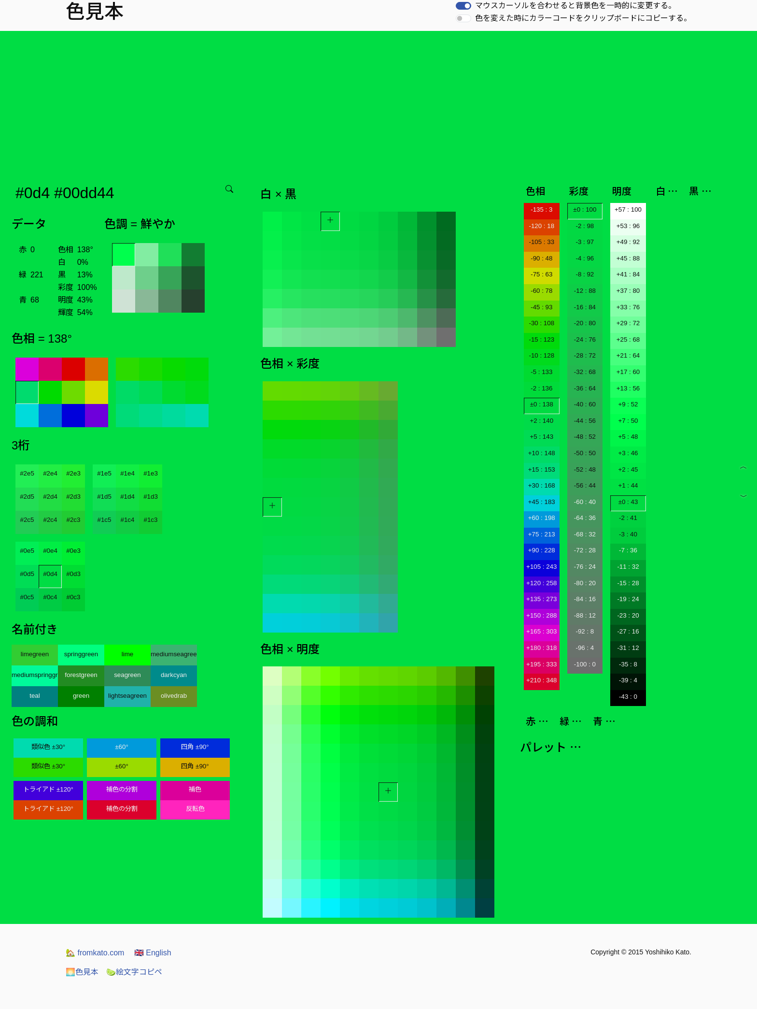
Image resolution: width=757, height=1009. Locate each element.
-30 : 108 (541, 323)
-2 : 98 (584, 226)
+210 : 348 (541, 680)
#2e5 (27, 473)
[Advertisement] (378, 103)
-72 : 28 (585, 550)
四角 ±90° (195, 746)
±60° (121, 746)
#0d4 (50, 573)
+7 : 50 (628, 420)
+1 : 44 (628, 485)
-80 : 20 (585, 583)
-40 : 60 (585, 404)
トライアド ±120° (48, 789)
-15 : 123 (541, 339)
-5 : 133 (541, 371)
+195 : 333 (541, 664)
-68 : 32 (585, 534)
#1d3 (150, 496)
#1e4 (127, 473)
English (152, 953)
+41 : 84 (628, 274)
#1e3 (150, 473)
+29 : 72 (628, 323)
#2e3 (73, 473)
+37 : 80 (628, 290)
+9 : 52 (628, 404)
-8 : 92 (584, 274)
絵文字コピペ (134, 972)
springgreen (81, 654)
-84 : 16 (585, 599)
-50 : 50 (585, 453)
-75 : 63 (541, 274)
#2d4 (50, 496)
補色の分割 (122, 789)
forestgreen (81, 674)
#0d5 (27, 573)
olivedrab (174, 695)
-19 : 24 (628, 599)
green (81, 695)
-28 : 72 (585, 355)
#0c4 (50, 597)
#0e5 (27, 550)
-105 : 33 (541, 241)
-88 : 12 (585, 615)
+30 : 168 (541, 485)
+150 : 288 (541, 615)
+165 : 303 (541, 631)
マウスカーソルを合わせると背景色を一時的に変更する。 (575, 5)
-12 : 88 (585, 290)
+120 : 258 (541, 583)
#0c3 (74, 597)
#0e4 (50, 550)
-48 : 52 (585, 436)
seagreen (127, 674)
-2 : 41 (628, 517)
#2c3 (74, 519)
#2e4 (50, 473)
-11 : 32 (628, 566)
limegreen (35, 654)
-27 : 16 (628, 631)
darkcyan (174, 674)
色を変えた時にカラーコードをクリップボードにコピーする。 (583, 18)
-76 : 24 (585, 566)
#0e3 (73, 550)
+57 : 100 (628, 209)
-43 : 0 (628, 696)
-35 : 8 (628, 664)
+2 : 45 (628, 469)
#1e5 (104, 473)
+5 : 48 (628, 436)
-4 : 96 (584, 258)
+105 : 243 (541, 566)
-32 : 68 (585, 371)
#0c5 (27, 597)
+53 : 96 (628, 226)
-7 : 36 (628, 550)
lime (127, 654)
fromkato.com (95, 953)
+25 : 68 (628, 339)
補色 (195, 789)
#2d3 (73, 496)
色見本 (82, 972)
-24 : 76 (585, 339)
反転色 (195, 808)
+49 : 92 (628, 241)
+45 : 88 (628, 258)
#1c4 (128, 519)
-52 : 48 (585, 469)
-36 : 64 (585, 388)
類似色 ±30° (48, 746)
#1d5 (104, 496)
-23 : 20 (628, 615)
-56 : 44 (585, 485)
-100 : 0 (585, 664)
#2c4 (50, 519)
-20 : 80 (585, 323)
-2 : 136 (541, 388)
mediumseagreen (174, 654)
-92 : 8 (584, 631)
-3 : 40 (628, 534)
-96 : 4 (584, 647)
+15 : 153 (541, 469)
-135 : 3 (541, 209)
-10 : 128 (541, 355)
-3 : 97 (584, 241)
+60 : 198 (541, 517)
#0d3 (73, 573)
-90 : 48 (541, 258)
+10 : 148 (541, 453)
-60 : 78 (541, 290)
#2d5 (27, 496)
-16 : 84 (585, 307)
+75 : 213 (541, 534)
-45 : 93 (541, 307)
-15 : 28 (628, 583)
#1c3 (151, 519)
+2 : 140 (542, 420)
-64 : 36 (585, 517)
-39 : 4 (628, 680)
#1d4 (127, 496)
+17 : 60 (628, 371)
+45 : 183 (541, 501)
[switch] (463, 6)
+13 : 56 (628, 388)
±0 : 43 (628, 501)
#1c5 (105, 519)
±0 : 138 (541, 404)
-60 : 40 (585, 501)
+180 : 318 (541, 647)
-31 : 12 (628, 647)
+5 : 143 (542, 436)
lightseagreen (127, 695)
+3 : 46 (628, 453)
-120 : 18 (541, 226)
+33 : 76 (628, 307)
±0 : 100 (584, 209)
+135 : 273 (541, 599)
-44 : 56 (585, 420)
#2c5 (27, 519)
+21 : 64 (628, 355)
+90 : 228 (541, 550)
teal (34, 695)
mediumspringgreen (35, 674)
